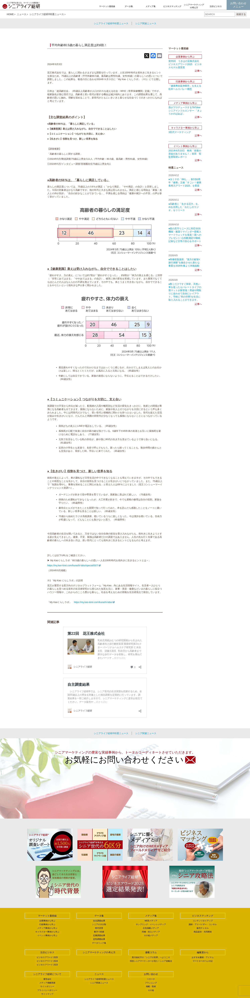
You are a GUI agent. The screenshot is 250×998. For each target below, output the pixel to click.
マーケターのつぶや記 (203, 961)
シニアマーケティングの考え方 (194, 6)
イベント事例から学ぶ (47, 935)
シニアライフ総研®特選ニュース (46, 14)
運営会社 (47, 979)
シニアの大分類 (99, 924)
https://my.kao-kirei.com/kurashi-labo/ (93, 602)
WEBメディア (151, 921)
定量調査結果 (99, 935)
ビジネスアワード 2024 (47, 961)
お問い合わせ (151, 974)
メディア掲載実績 (47, 983)
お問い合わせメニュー (238, 5)
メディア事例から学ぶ (47, 928)
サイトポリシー (47, 986)
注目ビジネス (216, 6)
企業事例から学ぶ (47, 921)
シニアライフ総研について (47, 974)
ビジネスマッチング (172, 6)
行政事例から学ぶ (47, 924)
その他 (151, 990)
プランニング (151, 983)
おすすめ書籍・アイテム (203, 957)
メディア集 (151, 6)
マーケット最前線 (107, 6)
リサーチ (151, 979)
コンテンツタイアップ (203, 921)
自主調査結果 (99, 921)
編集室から (203, 952)
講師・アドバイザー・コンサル (203, 924)
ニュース (21, 14)
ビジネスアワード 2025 (47, 957)
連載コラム (151, 952)
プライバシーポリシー (47, 990)
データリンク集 (99, 943)
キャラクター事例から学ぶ (47, 932)
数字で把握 (99, 932)
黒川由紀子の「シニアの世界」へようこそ (151, 957)
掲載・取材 (151, 986)
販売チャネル (203, 928)
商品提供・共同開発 (203, 932)
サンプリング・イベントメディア (151, 924)
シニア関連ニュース (145, 23)
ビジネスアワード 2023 (47, 965)
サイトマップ (47, 994)
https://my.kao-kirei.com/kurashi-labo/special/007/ (72, 565)
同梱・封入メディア (151, 932)
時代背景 (99, 928)
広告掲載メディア (151, 928)
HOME (10, 14)
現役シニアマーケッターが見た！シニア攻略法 (151, 961)
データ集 (129, 6)
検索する (241, 14)
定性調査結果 (99, 939)
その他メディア (151, 935)
